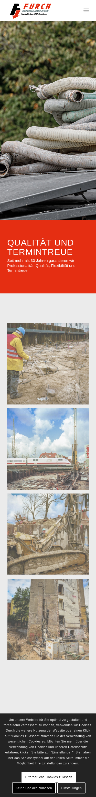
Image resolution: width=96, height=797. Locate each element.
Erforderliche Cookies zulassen (48, 777)
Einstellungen (71, 788)
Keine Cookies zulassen (34, 788)
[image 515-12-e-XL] (50, 365)
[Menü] (86, 10)
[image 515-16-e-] (50, 536)
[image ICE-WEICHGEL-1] (50, 451)
